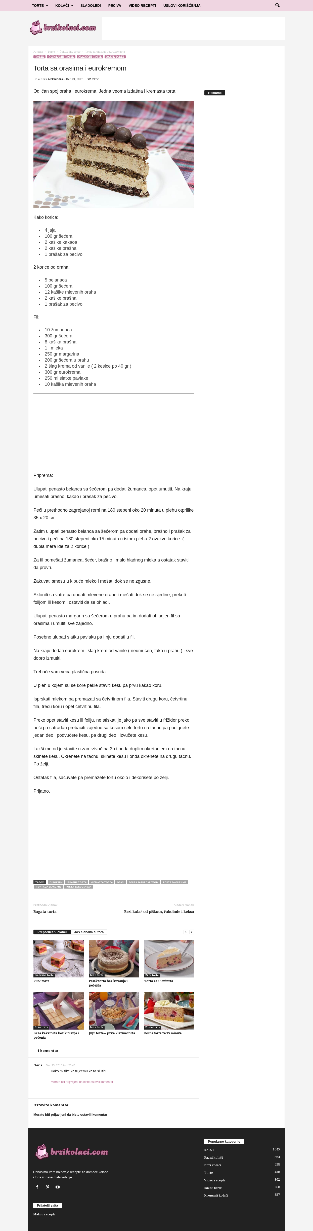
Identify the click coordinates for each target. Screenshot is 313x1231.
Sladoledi (90, 6)
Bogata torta (45, 911)
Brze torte (96, 975)
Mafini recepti (44, 1214)
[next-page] (191, 932)
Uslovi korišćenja (182, 6)
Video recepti (214, 1180)
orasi (120, 882)
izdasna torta (76, 882)
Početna (38, 51)
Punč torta (41, 981)
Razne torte (115, 56)
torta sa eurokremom (143, 882)
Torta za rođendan (78, 886)
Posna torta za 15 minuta (163, 1033)
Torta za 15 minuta (158, 981)
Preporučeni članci (52, 932)
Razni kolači (213, 1157)
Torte (40, 5)
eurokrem (56, 882)
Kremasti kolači (216, 1195)
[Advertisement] (193, 28)
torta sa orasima (174, 882)
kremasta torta (102, 882)
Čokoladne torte (70, 51)
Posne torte (152, 1027)
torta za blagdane (48, 886)
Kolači (64, 5)
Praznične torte (90, 56)
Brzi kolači (212, 1165)
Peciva (114, 6)
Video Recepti (142, 6)
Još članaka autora (89, 932)
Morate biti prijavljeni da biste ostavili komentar (82, 1082)
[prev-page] (185, 932)
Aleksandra (55, 79)
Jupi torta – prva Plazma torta (112, 1033)
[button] (277, 5)
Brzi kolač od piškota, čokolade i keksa (159, 911)
